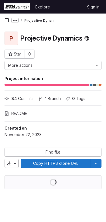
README (16, 113)
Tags (75, 98)
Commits (19, 98)
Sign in (93, 7)
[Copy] (55, 163)
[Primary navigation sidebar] (6, 20)
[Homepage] (17, 6)
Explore (42, 7)
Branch (49, 98)
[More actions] (53, 65)
